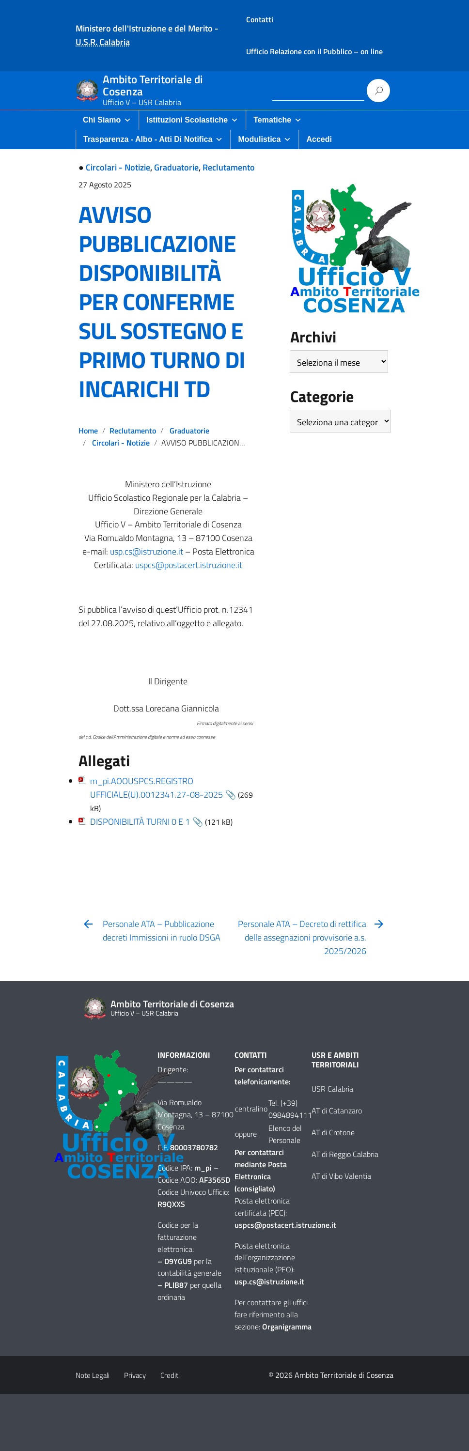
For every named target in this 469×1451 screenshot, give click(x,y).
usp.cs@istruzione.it (146, 551)
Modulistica (264, 139)
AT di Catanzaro (337, 1110)
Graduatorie (176, 167)
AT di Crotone (333, 1132)
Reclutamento (229, 167)
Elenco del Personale (285, 1134)
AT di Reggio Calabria (345, 1154)
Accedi (318, 139)
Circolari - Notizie (118, 167)
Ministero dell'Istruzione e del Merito (144, 28)
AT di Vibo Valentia (341, 1176)
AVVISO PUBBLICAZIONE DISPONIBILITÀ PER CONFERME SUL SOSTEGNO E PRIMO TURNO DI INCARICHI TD (161, 301)
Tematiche (277, 120)
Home (88, 430)
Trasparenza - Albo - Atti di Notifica (153, 139)
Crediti (170, 1375)
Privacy (135, 1375)
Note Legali (92, 1375)
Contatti (259, 19)
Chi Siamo (107, 120)
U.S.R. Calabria (103, 41)
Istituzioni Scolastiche (192, 120)
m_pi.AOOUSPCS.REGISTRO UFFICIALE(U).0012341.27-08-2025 (156, 787)
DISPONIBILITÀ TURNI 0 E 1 (140, 821)
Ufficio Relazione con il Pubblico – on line (314, 51)
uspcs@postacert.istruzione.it (188, 564)
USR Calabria (332, 1089)
